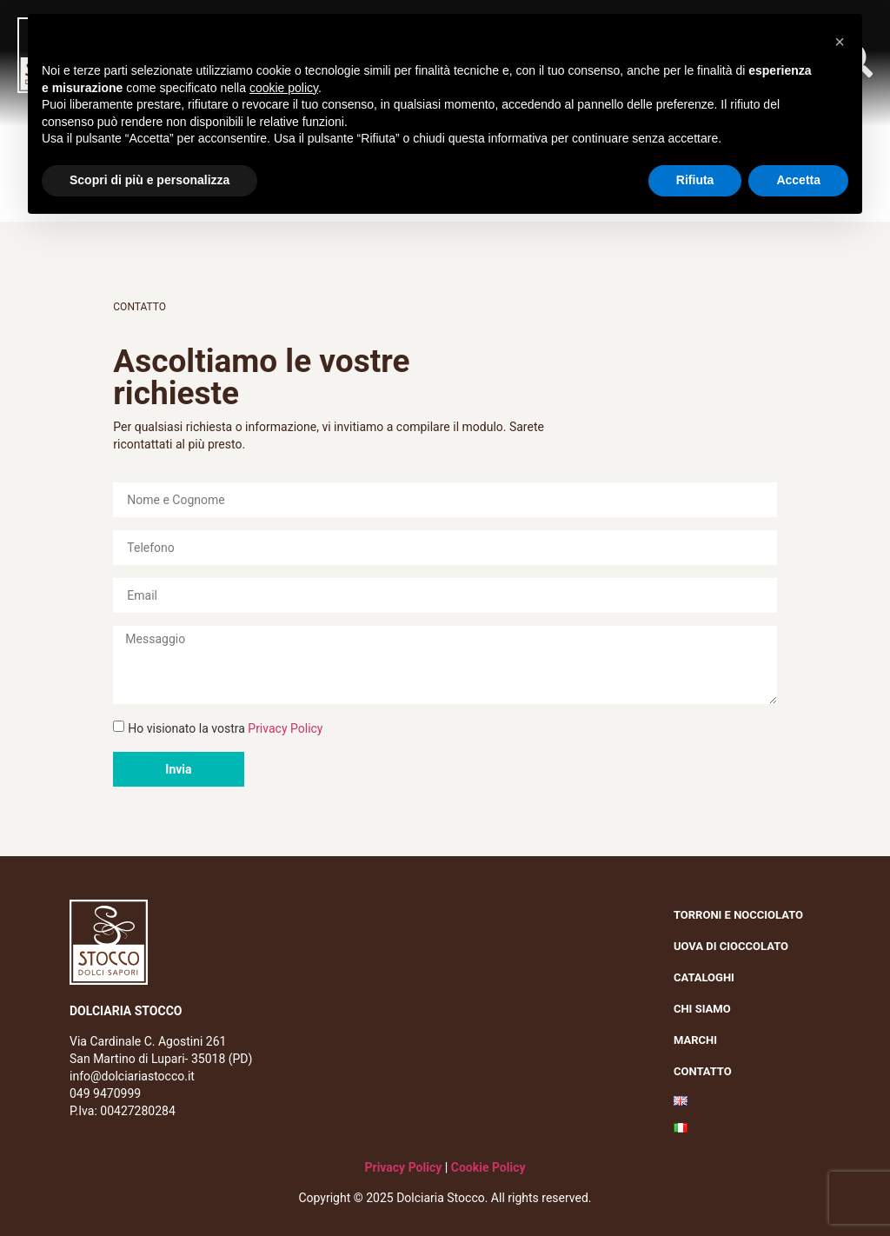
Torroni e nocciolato (743, 915)
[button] (839, 42)
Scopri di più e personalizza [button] (149, 180)
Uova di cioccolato (731, 946)
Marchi (700, 1040)
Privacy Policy (285, 728)
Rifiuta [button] (695, 180)
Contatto (703, 1071)
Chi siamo (707, 1009)
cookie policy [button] (283, 88)
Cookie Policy (488, 1167)
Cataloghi (704, 977)
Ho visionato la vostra (225, 728)
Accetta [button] (798, 180)
